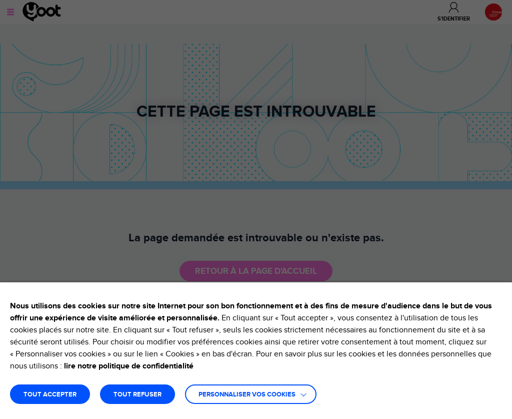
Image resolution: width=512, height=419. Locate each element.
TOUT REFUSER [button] (138, 394)
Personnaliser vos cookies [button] (247, 394)
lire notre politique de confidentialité (129, 366)
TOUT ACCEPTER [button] (50, 394)
